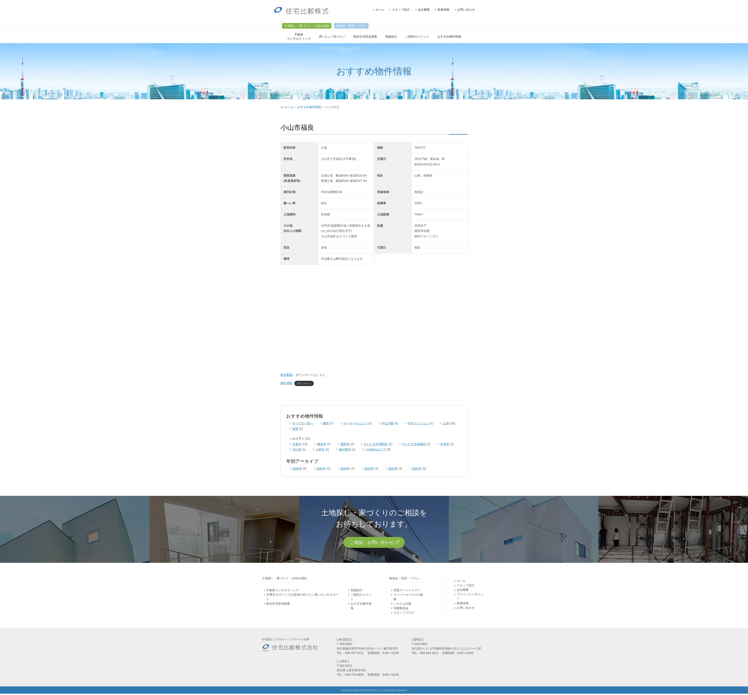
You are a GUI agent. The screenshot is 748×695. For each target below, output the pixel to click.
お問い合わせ (466, 9)
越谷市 (321, 444)
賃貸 (295, 428)
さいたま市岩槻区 (414, 444)
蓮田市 (345, 444)
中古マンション (418, 423)
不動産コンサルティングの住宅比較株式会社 (308, 11)
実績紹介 (391, 36)
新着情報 (443, 9)
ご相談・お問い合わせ (371, 543)
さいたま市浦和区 (376, 444)
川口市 (296, 449)
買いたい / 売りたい (332, 36)
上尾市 (319, 449)
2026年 (297, 468)
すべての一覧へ (302, 423)
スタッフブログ (403, 614)
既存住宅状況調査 (365, 36)
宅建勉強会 (405, 609)
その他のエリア (375, 449)
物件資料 (286, 383)
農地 (326, 423)
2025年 (321, 468)
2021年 (417, 468)
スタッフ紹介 (401, 9)
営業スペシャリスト (406, 591)
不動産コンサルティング (282, 591)
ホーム (379, 9)
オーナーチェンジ (355, 423)
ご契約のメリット (417, 36)
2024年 (345, 468)
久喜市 (296, 444)
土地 (446, 423)
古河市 (444, 444)
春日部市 (345, 449)
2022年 (393, 468)
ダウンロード (304, 383)
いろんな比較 (402, 605)
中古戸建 (387, 423)
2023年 (369, 468)
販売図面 (286, 374)
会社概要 (424, 9)
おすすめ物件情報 (449, 36)
